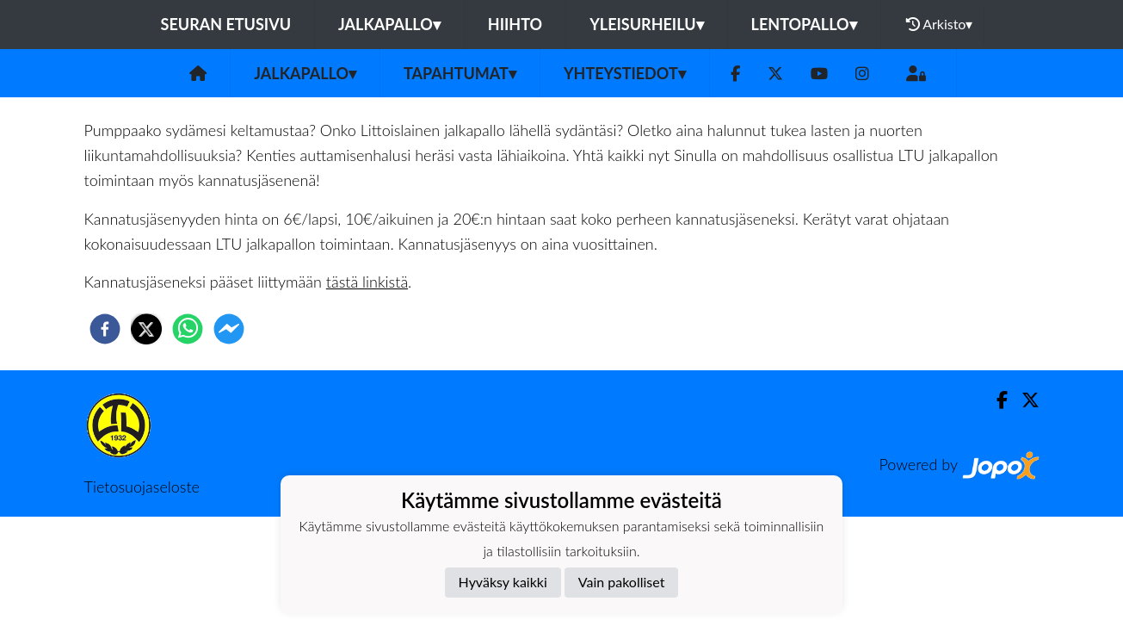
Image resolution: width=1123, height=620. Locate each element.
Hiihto (515, 24)
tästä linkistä (367, 281)
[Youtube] (819, 73)
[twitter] (146, 328)
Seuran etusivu (226, 24)
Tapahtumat (460, 73)
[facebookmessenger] (228, 328)
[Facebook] (735, 73)
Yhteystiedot (625, 73)
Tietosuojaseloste (142, 486)
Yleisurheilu (646, 24)
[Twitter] (775, 73)
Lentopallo (804, 24)
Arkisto (939, 24)
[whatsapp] (187, 328)
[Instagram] (862, 73)
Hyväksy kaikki (503, 582)
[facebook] (104, 328)
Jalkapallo (389, 24)
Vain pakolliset (621, 582)
